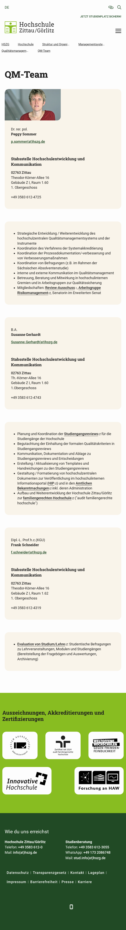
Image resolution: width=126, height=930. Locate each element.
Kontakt (77, 873)
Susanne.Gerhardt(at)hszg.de (34, 342)
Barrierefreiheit (44, 882)
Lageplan (96, 873)
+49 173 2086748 (96, 852)
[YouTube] (40, 907)
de (7, 7)
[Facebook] (8, 907)
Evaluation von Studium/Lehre (41, 644)
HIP (51, 483)
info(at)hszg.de (25, 852)
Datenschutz (18, 873)
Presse (68, 882)
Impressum (16, 882)
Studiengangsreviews (81, 434)
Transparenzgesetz (50, 873)
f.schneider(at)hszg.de (29, 552)
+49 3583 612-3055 (94, 847)
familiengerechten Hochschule (47, 498)
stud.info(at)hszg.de (90, 858)
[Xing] (29, 907)
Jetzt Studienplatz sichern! (100, 16)
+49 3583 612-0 (30, 847)
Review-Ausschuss (60, 288)
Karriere (85, 882)
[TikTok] (62, 907)
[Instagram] (51, 907)
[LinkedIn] (19, 907)
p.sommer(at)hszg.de (28, 141)
